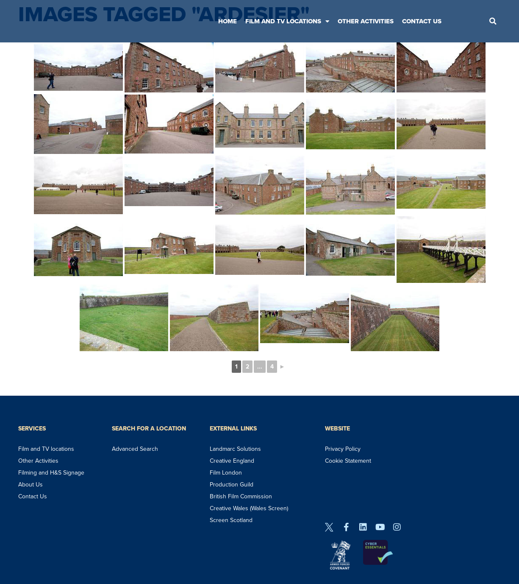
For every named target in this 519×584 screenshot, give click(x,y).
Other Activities (366, 21)
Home (227, 21)
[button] (492, 21)
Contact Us (421, 21)
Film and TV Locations (287, 21)
